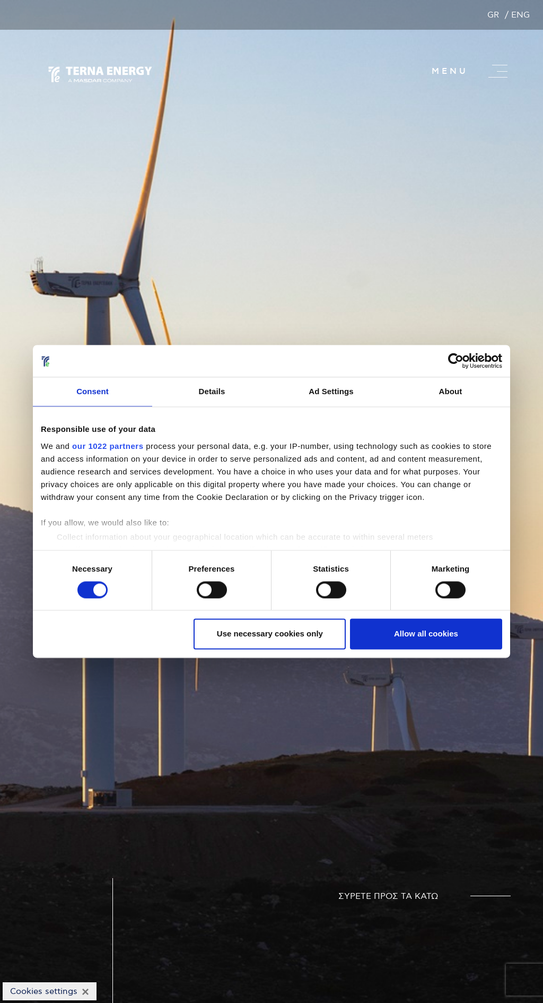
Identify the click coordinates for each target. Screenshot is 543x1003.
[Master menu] (498, 71)
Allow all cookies (426, 634)
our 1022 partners (107, 445)
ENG (520, 15)
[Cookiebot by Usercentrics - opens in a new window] (455, 361)
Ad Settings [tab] (331, 391)
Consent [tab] (92, 391)
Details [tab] (212, 391)
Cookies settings (43, 991)
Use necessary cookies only (270, 634)
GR (493, 15)
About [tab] (450, 391)
